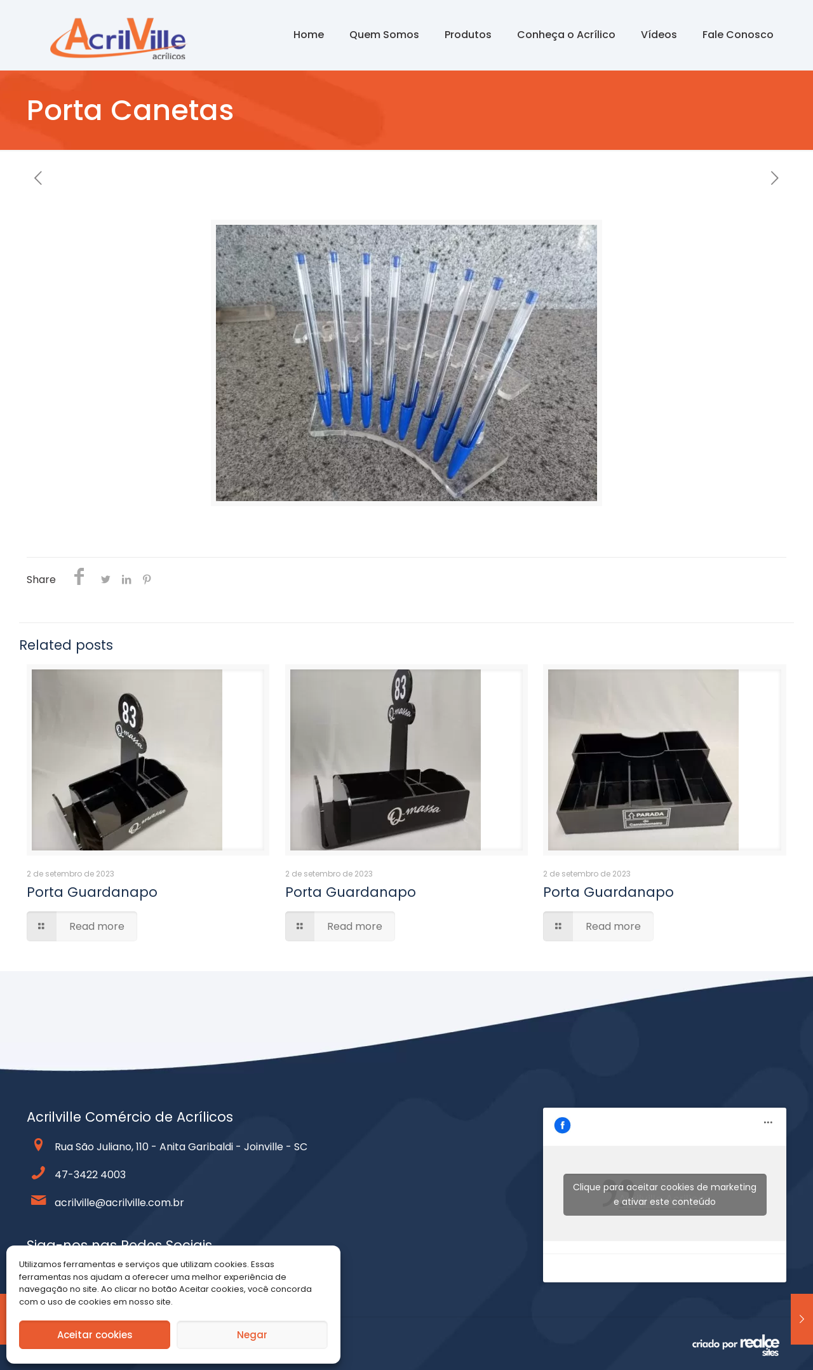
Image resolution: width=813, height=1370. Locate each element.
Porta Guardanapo (92, 892)
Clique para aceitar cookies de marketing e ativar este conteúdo (664, 1194)
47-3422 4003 (90, 1174)
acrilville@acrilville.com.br (119, 1202)
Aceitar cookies (95, 1334)
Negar (252, 1334)
